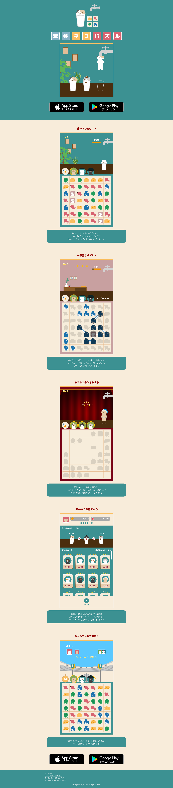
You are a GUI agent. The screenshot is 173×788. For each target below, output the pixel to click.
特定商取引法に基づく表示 (55, 780)
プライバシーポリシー (53, 776)
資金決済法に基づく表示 (54, 778)
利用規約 (48, 773)
